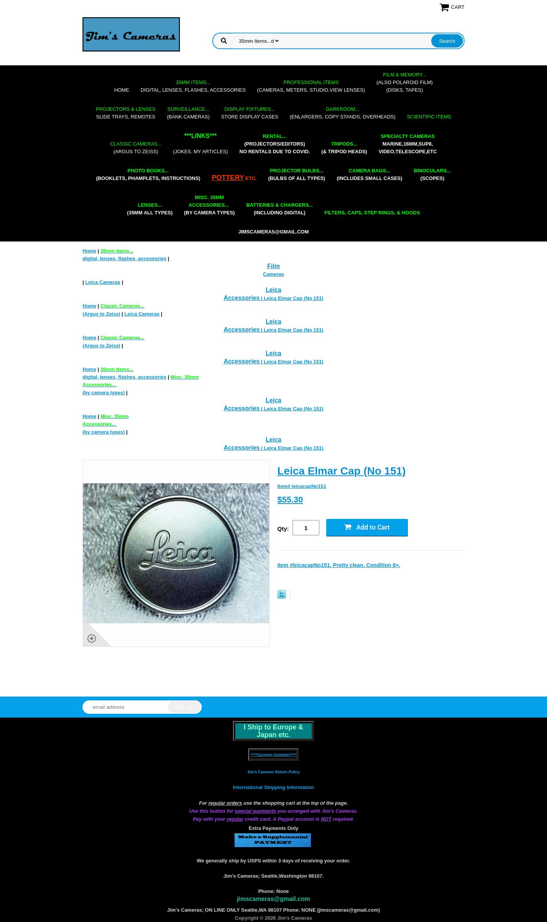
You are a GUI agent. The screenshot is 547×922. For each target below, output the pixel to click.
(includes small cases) (369, 174)
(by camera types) (209, 205)
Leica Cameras (102, 282)
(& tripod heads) (344, 147)
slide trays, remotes (125, 113)
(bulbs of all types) (296, 174)
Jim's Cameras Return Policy (273, 772)
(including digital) (279, 209)
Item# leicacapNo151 (301, 486)
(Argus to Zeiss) (135, 147)
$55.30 (290, 499)
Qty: (283, 528)
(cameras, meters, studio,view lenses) (311, 86)
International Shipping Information (273, 787)
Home (121, 90)
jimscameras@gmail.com (273, 232)
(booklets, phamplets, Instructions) (148, 174)
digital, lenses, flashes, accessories (193, 86)
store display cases (249, 113)
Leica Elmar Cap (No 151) (341, 471)
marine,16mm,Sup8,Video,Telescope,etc (408, 143)
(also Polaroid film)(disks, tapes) (405, 82)
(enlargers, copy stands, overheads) (342, 113)
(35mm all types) (150, 209)
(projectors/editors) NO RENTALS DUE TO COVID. (275, 143)
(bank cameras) (188, 113)
